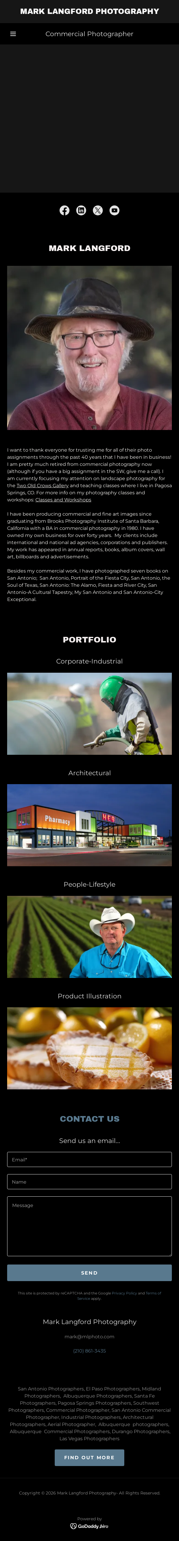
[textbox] (89, 1159)
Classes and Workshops (63, 500)
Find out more (89, 1457)
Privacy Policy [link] (124, 1293)
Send (89, 1273)
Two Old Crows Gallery (43, 485)
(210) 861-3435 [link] (89, 1351)
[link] (89, 11)
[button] (13, 34)
